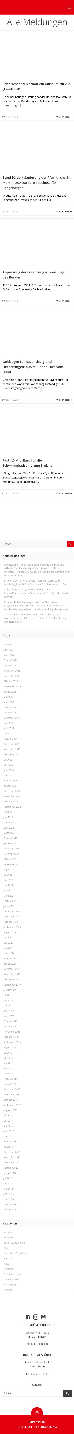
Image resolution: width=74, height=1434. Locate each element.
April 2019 (8, 1010)
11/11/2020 (12, 493)
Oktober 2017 (10, 1099)
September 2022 (12, 806)
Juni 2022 (8, 817)
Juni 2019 (8, 1000)
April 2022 (8, 827)
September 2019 (12, 984)
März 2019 (9, 1016)
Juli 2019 (7, 995)
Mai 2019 (8, 1005)
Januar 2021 (9, 906)
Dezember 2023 (11, 744)
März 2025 (9, 702)
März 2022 (9, 832)
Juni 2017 (8, 1120)
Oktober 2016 (10, 1162)
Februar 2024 (10, 738)
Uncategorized (11, 1279)
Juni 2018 (8, 1057)
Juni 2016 (8, 1183)
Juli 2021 (7, 874)
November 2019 (11, 974)
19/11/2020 (12, 300)
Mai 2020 (8, 948)
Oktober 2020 (10, 921)
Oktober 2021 (10, 859)
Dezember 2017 (11, 1089)
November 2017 (11, 1094)
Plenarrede (9, 1268)
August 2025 (10, 691)
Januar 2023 (9, 785)
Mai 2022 (8, 822)
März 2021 (9, 895)
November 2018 (11, 1031)
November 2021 (11, 853)
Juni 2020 (8, 942)
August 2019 (10, 989)
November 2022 (11, 796)
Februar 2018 (10, 1078)
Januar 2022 (9, 843)
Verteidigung (9, 1284)
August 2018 (10, 1047)
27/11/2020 (12, 116)
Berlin (6, 1248)
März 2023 (9, 775)
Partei (6, 1263)
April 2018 (8, 1068)
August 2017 (10, 1110)
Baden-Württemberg (14, 1242)
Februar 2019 (10, 1021)
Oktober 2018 (10, 1036)
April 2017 (8, 1131)
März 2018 (9, 1073)
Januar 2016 (9, 1209)
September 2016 (12, 1167)
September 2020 (12, 927)
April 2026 (8, 649)
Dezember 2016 (11, 1152)
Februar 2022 (10, 838)
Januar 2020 (9, 963)
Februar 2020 (10, 958)
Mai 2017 (8, 1125)
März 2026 (9, 655)
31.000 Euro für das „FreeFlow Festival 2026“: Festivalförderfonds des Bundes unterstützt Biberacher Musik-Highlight (36, 593)
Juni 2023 (8, 764)
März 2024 (9, 733)
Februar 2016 (10, 1204)
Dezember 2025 (11, 670)
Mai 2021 (8, 885)
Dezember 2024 (11, 717)
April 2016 (8, 1193)
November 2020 (11, 916)
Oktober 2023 (10, 754)
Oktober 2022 (10, 801)
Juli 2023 (7, 759)
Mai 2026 (8, 644)
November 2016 (11, 1157)
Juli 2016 (7, 1178)
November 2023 (11, 749)
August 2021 (10, 869)
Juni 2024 (8, 723)
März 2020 (9, 953)
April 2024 (8, 728)
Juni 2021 (8, 880)
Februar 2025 (10, 707)
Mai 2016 (8, 1188)
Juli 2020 (7, 937)
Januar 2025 (9, 712)
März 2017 (9, 1136)
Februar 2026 (10, 660)
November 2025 (11, 676)
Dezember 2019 (11, 968)
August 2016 (10, 1173)
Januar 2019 (9, 1026)
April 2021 (8, 890)
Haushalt (8, 1258)
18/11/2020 (12, 399)
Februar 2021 (10, 900)
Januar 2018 (9, 1084)
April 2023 (8, 770)
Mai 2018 (8, 1063)
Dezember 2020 (11, 911)
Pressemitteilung (12, 1274)
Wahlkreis (8, 1289)
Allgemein (8, 1237)
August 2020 (10, 932)
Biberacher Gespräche (15, 1253)
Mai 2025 (8, 696)
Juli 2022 (7, 812)
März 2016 (9, 1199)
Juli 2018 (7, 1052)
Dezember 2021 (11, 848)
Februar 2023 (10, 780)
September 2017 (12, 1105)
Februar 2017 (10, 1141)
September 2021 (12, 864)
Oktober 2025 (10, 681)
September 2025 (12, 686)
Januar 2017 (9, 1146)
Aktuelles (8, 1232)
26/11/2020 (12, 211)
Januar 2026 (9, 665)
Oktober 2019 (10, 979)
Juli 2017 (7, 1115)
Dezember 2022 (11, 791)
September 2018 (12, 1042)
